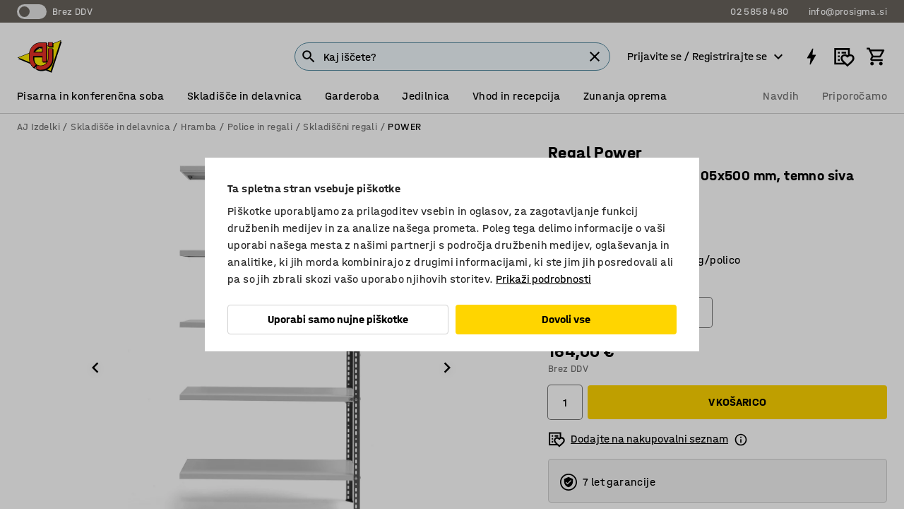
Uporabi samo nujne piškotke (338, 319)
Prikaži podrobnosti (543, 279)
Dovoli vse (566, 319)
